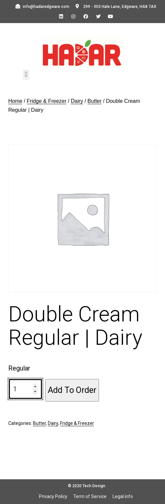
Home (15, 101)
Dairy (77, 101)
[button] (26, 74)
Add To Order (72, 390)
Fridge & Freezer (46, 101)
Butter (94, 101)
